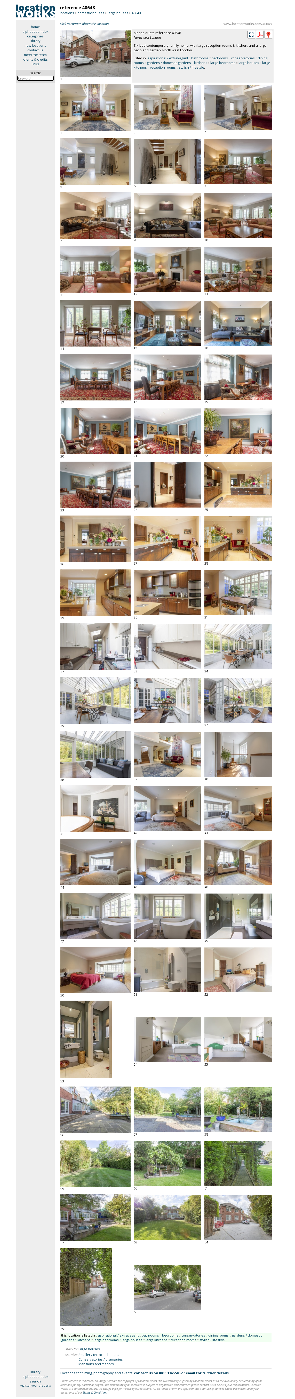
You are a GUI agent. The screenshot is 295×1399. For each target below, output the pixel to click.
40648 (136, 13)
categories (35, 36)
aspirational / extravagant (167, 58)
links (35, 64)
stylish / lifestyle (191, 67)
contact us (35, 50)
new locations (35, 45)
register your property (35, 1385)
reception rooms (163, 67)
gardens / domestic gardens (169, 62)
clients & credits (35, 59)
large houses (118, 13)
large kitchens (157, 1340)
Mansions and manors (96, 1364)
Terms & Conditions (95, 1392)
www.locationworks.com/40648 (248, 23)
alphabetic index (35, 31)
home (35, 27)
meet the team (35, 54)
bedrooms (220, 58)
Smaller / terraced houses (98, 1354)
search (35, 1381)
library (35, 40)
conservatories (243, 58)
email (190, 1373)
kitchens (200, 62)
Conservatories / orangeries (100, 1359)
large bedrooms (222, 62)
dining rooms (218, 1335)
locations (67, 13)
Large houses (89, 1349)
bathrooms (200, 58)
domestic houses (90, 13)
